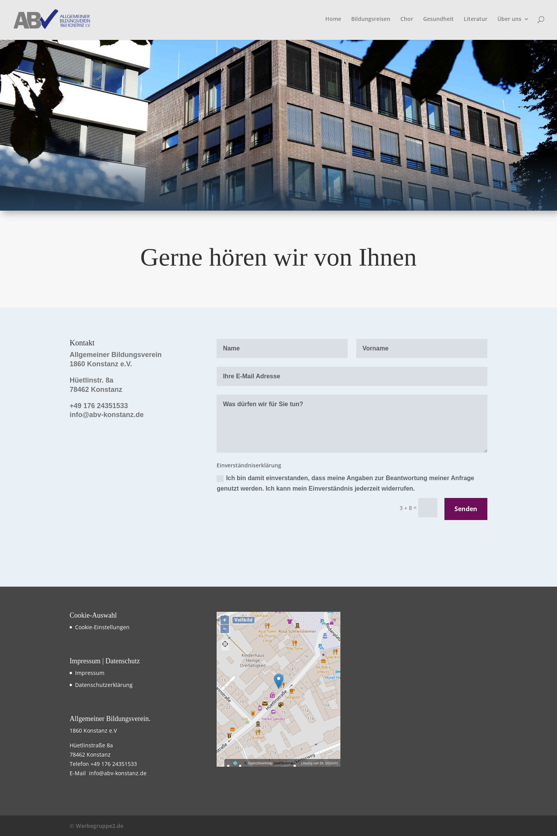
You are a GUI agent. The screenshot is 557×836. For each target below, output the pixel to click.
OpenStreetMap (260, 763)
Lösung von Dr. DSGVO (319, 763)
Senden (465, 509)
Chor (406, 19)
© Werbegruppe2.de (96, 825)
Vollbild (243, 619)
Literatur (475, 19)
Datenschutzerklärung (104, 684)
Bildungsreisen (370, 19)
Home (333, 19)
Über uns (509, 19)
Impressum (89, 672)
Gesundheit (438, 19)
